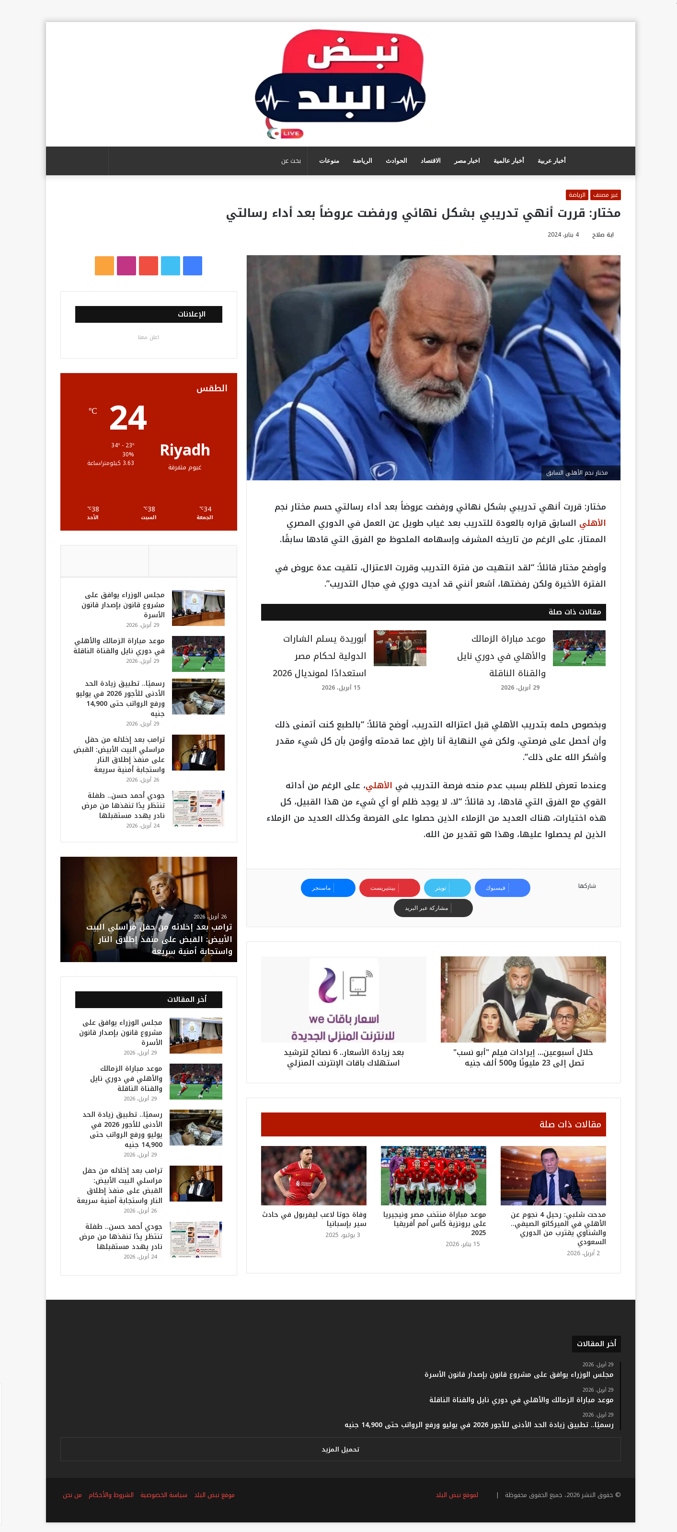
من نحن (70, 1503)
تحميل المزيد (338, 1457)
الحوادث (394, 160)
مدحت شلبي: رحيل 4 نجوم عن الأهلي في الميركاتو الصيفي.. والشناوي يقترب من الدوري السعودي (556, 1228)
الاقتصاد (429, 160)
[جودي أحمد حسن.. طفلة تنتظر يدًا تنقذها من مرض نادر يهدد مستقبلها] (194, 814)
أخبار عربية (550, 160)
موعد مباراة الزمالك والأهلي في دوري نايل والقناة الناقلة (499, 656)
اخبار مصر (465, 160)
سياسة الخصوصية (161, 1503)
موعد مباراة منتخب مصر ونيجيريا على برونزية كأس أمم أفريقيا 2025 (432, 1223)
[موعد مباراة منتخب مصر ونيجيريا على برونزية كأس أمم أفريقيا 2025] (431, 1175)
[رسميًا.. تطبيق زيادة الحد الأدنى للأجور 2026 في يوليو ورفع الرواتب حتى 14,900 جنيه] (194, 702)
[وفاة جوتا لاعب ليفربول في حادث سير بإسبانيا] (312, 1175)
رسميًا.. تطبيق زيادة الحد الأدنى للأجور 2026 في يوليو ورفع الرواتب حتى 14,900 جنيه (120, 704)
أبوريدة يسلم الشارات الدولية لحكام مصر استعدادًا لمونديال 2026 (318, 656)
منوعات (327, 160)
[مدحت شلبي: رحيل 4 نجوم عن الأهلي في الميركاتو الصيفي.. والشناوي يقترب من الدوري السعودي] (551, 1175)
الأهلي (590, 523)
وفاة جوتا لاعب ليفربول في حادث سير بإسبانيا (312, 1219)
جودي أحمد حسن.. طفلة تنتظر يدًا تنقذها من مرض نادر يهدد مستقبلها (119, 811)
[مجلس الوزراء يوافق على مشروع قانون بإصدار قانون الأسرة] (194, 610)
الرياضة (360, 160)
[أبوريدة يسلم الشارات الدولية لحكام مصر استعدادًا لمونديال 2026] (398, 648)
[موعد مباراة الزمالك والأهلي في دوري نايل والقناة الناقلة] (577, 648)
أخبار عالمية (507, 160)
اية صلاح (600, 234)
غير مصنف (603, 195)
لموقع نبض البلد (453, 1503)
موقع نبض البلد (212, 1503)
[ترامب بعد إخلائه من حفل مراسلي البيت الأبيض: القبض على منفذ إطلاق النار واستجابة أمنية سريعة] (194, 758)
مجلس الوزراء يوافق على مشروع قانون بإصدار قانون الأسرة (119, 607)
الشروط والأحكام (109, 1503)
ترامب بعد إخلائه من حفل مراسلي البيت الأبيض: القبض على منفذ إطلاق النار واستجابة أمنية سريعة (118, 760)
